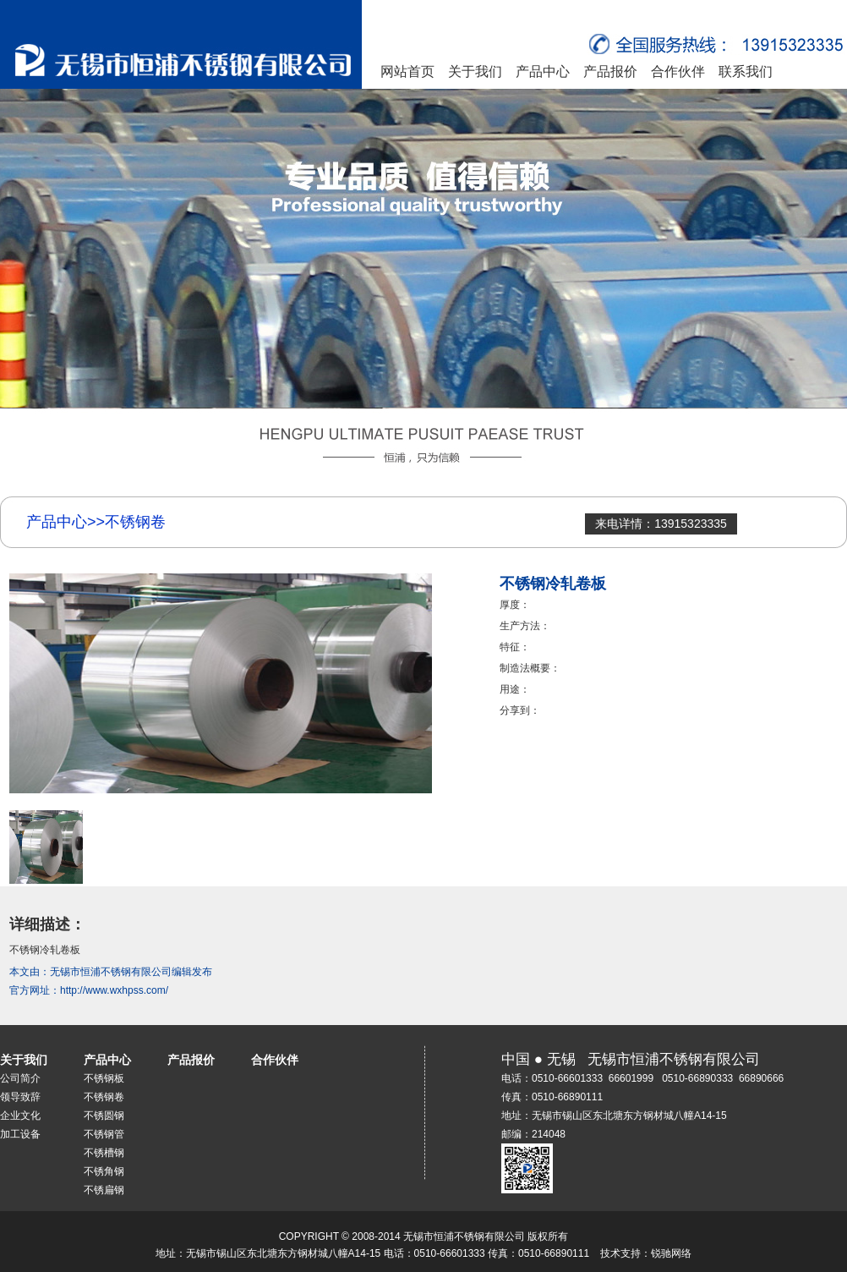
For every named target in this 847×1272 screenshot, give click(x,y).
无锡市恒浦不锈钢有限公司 (111, 972)
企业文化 (20, 1115)
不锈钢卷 (104, 1097)
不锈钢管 (104, 1134)
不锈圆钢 (104, 1115)
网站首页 (407, 71)
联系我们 (746, 71)
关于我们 (475, 71)
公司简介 (20, 1078)
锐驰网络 (671, 1253)
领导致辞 (20, 1097)
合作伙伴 (678, 71)
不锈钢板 (104, 1078)
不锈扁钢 (104, 1190)
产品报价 (610, 71)
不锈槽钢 (104, 1153)
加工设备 (20, 1134)
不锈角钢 (104, 1171)
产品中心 (543, 71)
